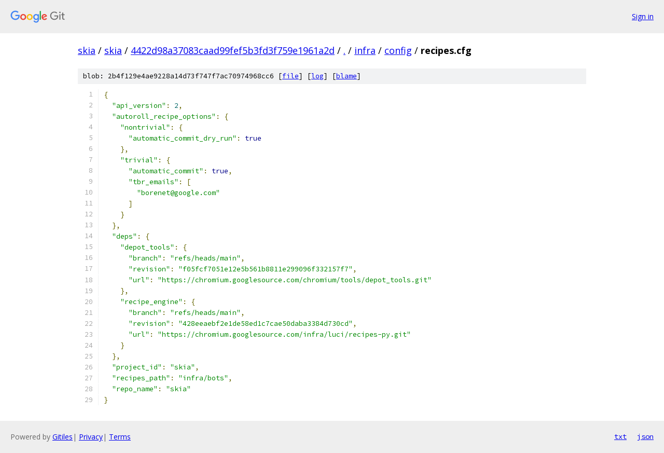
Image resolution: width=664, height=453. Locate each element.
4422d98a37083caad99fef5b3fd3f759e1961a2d (233, 50)
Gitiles (62, 437)
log (317, 76)
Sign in (643, 16)
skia (86, 50)
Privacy (91, 437)
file (290, 76)
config (398, 50)
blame (346, 76)
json (645, 436)
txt (620, 436)
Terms (120, 437)
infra (365, 50)
